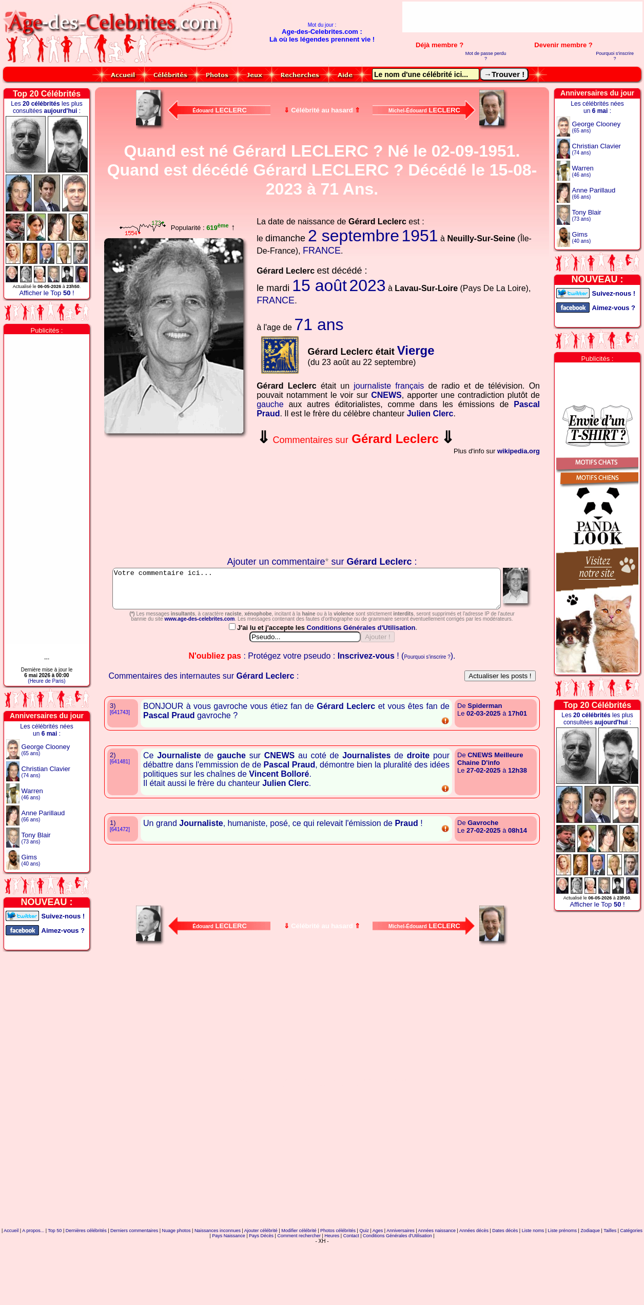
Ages (378, 1276)
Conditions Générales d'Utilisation (361, 673)
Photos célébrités (338, 1276)
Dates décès (505, 1276)
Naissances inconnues (217, 1276)
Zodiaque (590, 1276)
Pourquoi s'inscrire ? (615, 56)
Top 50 (55, 1276)
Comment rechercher (299, 1281)
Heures (331, 1281)
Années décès (474, 1276)
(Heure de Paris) (46, 681)
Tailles (609, 1276)
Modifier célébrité (299, 1276)
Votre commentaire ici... (322, 592)
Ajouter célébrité (261, 1276)
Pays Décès (261, 1281)
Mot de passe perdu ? (485, 56)
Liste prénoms (562, 1276)
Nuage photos (176, 1276)
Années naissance (437, 1276)
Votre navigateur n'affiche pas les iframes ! (176, 497)
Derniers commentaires (134, 1276)
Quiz (364, 1276)
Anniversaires (400, 1276)
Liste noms (533, 1276)
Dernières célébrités (86, 1276)
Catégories (631, 1276)
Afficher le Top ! (46, 293)
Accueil (11, 1276)
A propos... (33, 1276)
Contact (351, 1281)
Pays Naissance (228, 1281)
